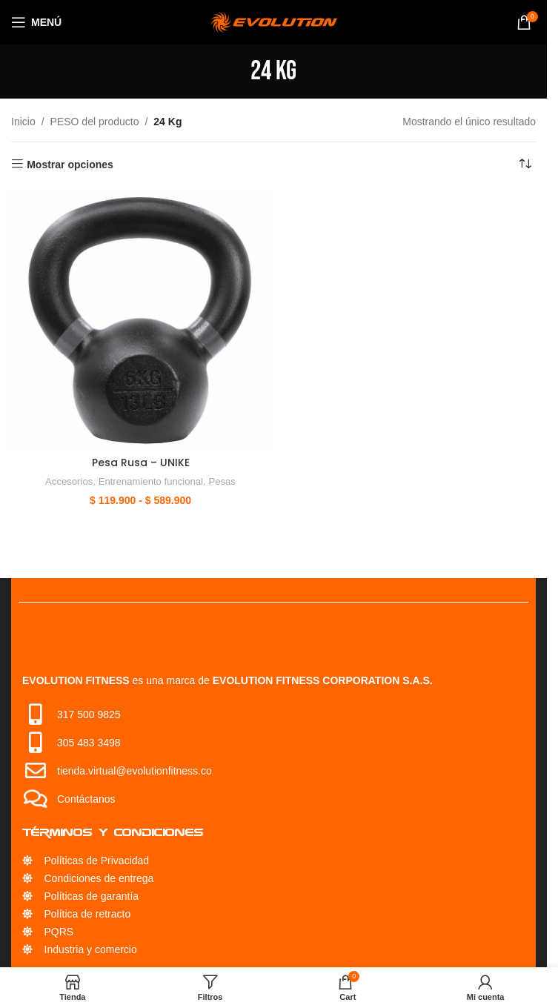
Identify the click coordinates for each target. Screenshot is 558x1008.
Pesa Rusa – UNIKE (141, 462)
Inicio (23, 121)
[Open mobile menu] (36, 22)
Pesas (223, 481)
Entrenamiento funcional (151, 481)
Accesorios (68, 481)
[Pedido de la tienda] (525, 164)
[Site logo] (273, 21)
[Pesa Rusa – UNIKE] (140, 319)
